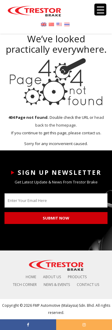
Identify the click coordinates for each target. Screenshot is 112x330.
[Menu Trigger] (100, 9)
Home (31, 276)
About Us (52, 276)
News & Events (57, 284)
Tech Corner (25, 284)
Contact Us (88, 284)
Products (77, 276)
